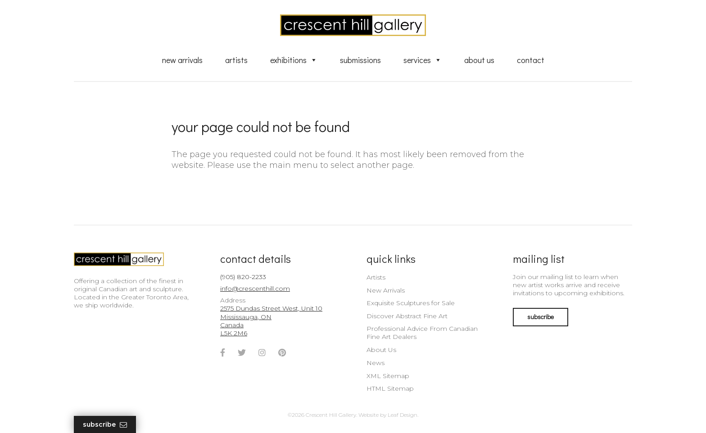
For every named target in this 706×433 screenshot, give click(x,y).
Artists (236, 59)
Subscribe (105, 424)
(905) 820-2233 (243, 277)
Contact (530, 59)
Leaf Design (402, 414)
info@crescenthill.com (255, 288)
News (376, 363)
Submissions (360, 59)
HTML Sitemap (390, 388)
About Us (479, 59)
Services (422, 59)
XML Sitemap (388, 376)
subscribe (540, 316)
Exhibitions (293, 59)
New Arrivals (182, 59)
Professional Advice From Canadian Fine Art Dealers (422, 333)
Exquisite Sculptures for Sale (411, 303)
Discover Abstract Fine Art (407, 316)
